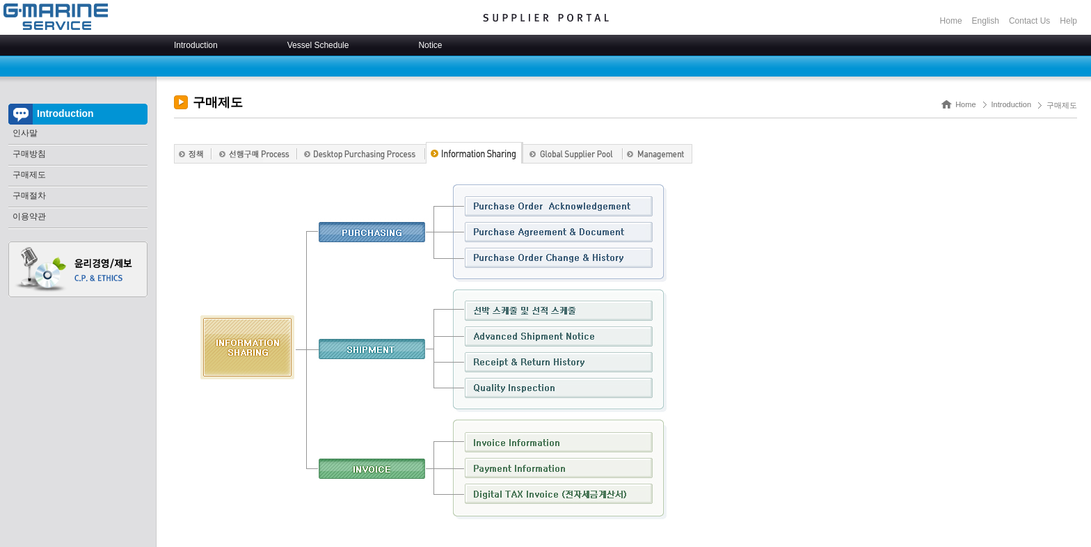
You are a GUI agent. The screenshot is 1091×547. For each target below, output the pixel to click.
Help (1068, 21)
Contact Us (1029, 21)
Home (951, 21)
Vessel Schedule (318, 45)
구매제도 (29, 175)
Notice (430, 45)
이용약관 (29, 216)
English (985, 21)
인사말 (25, 133)
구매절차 (29, 195)
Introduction (196, 45)
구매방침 (29, 154)
